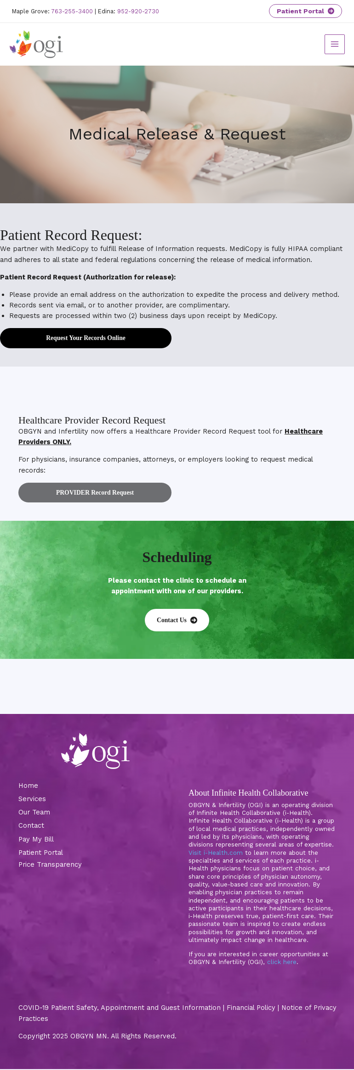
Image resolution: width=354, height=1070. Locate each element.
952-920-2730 (138, 11)
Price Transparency (50, 865)
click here (282, 962)
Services (32, 800)
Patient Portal (305, 11)
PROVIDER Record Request (95, 493)
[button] (177, 621)
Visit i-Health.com (215, 853)
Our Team (34, 813)
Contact (31, 826)
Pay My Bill (36, 840)
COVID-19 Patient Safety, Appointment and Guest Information (119, 1008)
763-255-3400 (72, 11)
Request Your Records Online (86, 338)
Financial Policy (251, 1008)
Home (28, 786)
